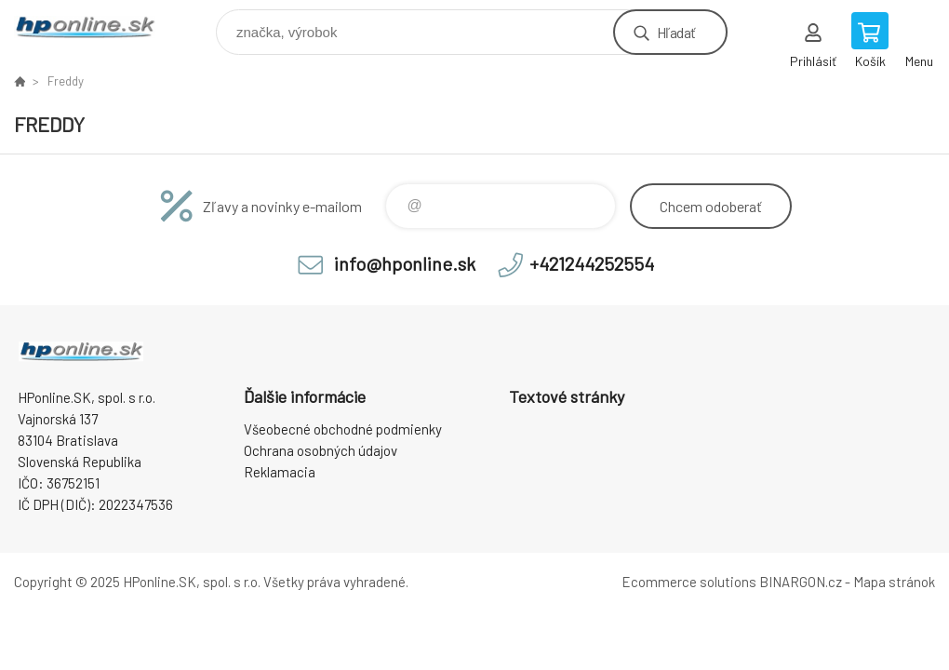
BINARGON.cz (800, 581)
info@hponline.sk (404, 263)
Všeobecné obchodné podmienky (343, 429)
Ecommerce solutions (689, 581)
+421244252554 (591, 263)
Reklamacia (279, 471)
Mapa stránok (894, 581)
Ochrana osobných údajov (320, 450)
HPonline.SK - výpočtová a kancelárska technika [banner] (96, 27)
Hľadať (676, 32)
